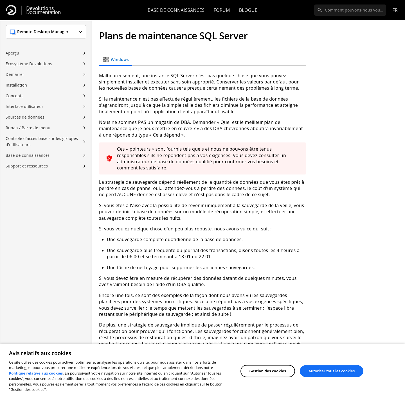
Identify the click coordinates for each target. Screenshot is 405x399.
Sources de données (25, 117)
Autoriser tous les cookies (332, 370)
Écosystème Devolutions (29, 63)
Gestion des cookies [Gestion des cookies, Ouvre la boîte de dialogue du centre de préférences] (267, 370)
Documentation (43, 10)
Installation (16, 85)
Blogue (248, 10)
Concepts (14, 95)
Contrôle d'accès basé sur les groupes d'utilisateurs (42, 141)
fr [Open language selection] (395, 10)
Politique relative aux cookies (36, 373)
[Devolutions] (11, 10)
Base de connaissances (176, 10)
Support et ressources (27, 166)
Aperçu (12, 53)
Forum (221, 10)
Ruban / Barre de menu (28, 127)
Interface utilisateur (24, 106)
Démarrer (15, 74)
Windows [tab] (115, 59)
